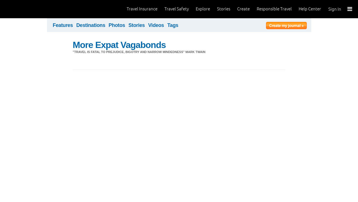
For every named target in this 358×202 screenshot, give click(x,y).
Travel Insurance (142, 8)
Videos (156, 25)
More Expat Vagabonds (119, 45)
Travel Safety (176, 8)
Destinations (90, 25)
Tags (172, 25)
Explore (203, 8)
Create (243, 8)
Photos (117, 25)
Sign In (334, 9)
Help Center (310, 8)
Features (63, 25)
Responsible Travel (274, 8)
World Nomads (29, 9)
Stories (223, 8)
